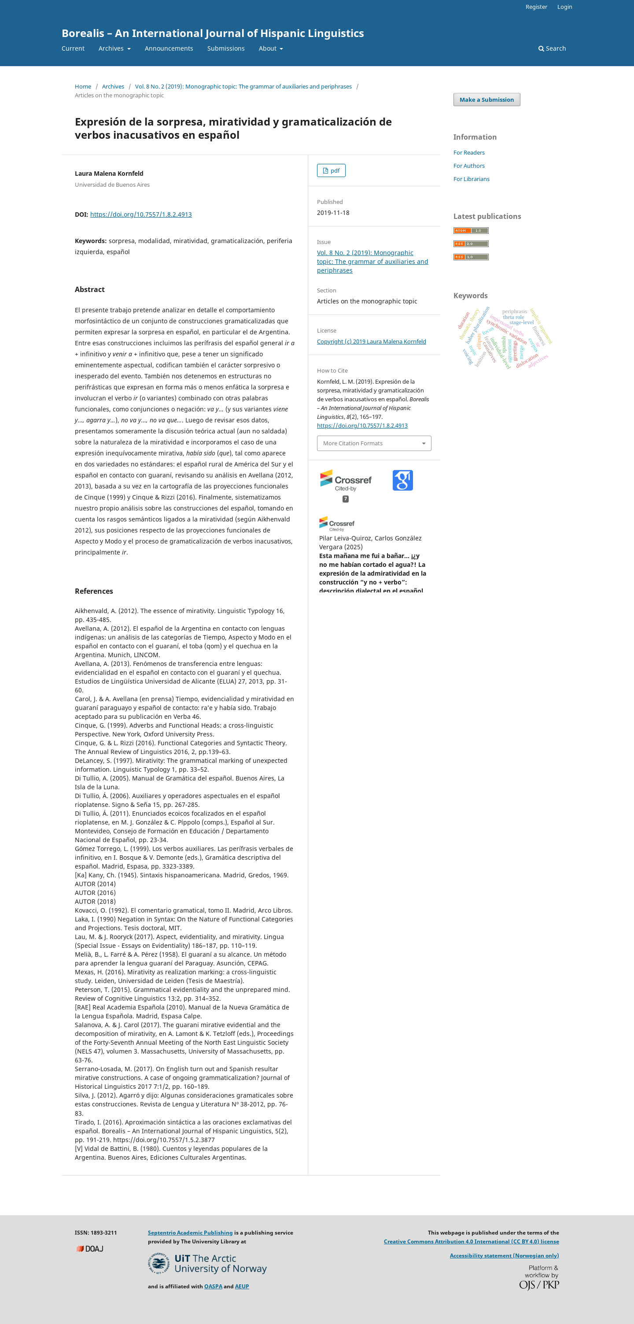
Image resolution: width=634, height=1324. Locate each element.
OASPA (213, 1286)
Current (73, 48)
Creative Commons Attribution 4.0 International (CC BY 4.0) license (471, 1241)
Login (564, 7)
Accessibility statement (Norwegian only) (504, 1255)
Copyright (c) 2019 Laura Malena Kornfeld (371, 341)
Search (552, 48)
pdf (334, 170)
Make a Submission (487, 100)
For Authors (469, 166)
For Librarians (471, 179)
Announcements (169, 48)
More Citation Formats (353, 443)
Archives (112, 48)
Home (83, 86)
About (268, 48)
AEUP (242, 1286)
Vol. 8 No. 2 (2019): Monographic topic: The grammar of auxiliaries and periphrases (243, 86)
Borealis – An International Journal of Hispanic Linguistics (213, 33)
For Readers (469, 152)
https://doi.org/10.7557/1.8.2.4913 (141, 214)
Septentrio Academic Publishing (190, 1232)
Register (536, 7)
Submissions (226, 48)
